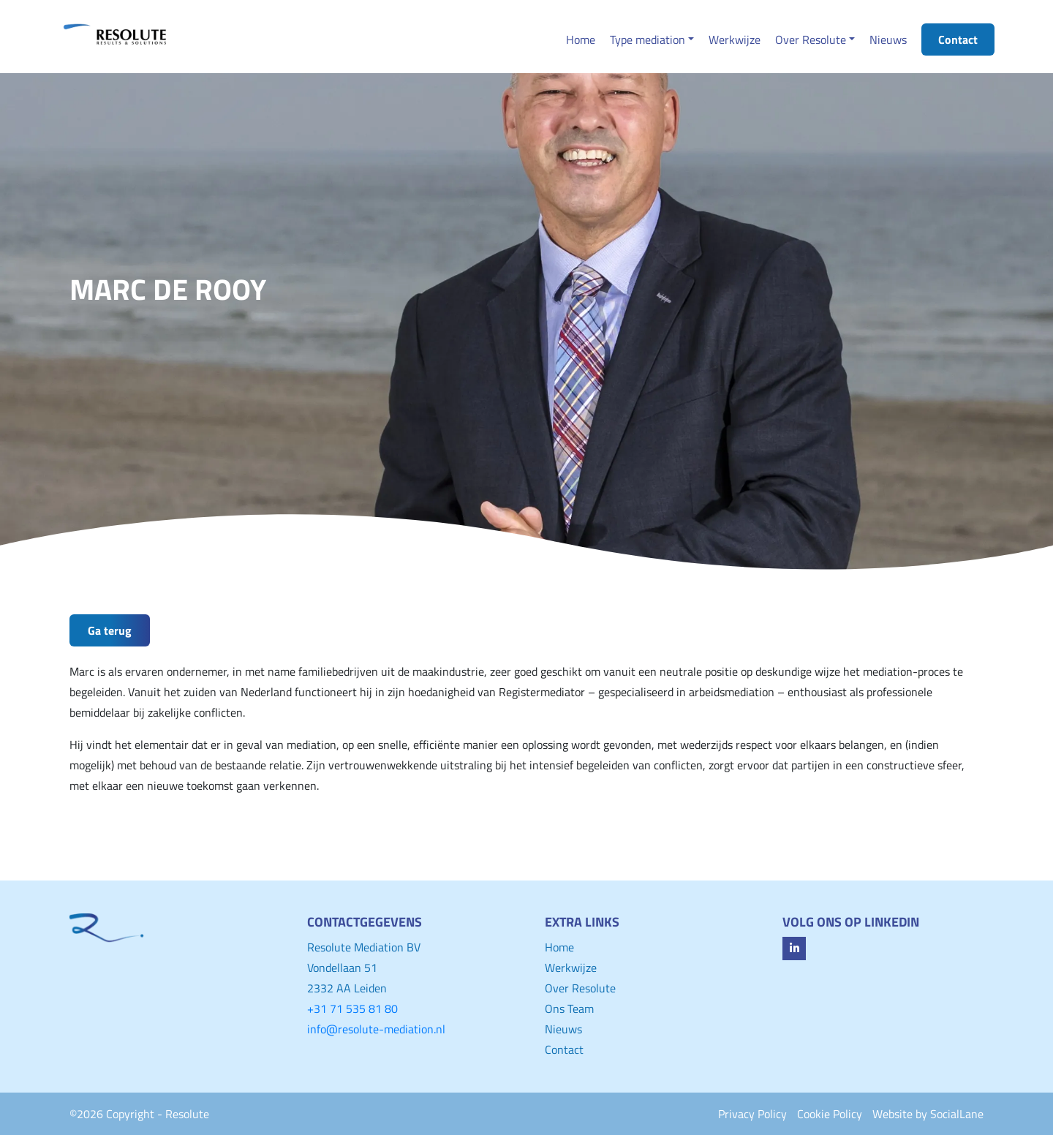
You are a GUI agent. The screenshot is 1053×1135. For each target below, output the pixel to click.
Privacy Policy (752, 1114)
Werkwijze (571, 967)
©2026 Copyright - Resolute (139, 1114)
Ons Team (569, 1008)
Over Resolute (580, 988)
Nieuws (563, 1029)
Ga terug (110, 630)
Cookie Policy (829, 1114)
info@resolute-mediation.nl (376, 1029)
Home (559, 947)
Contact (564, 1049)
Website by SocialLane (928, 1114)
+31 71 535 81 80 (352, 1008)
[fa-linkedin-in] (794, 948)
